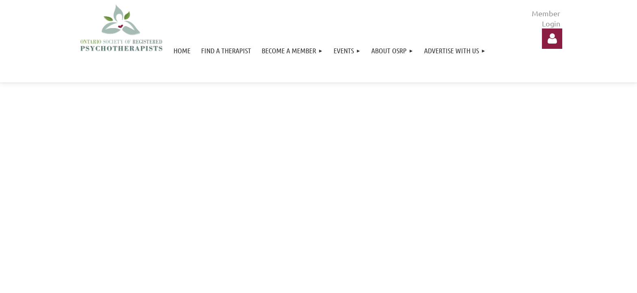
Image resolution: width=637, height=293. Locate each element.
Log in (552, 38)
